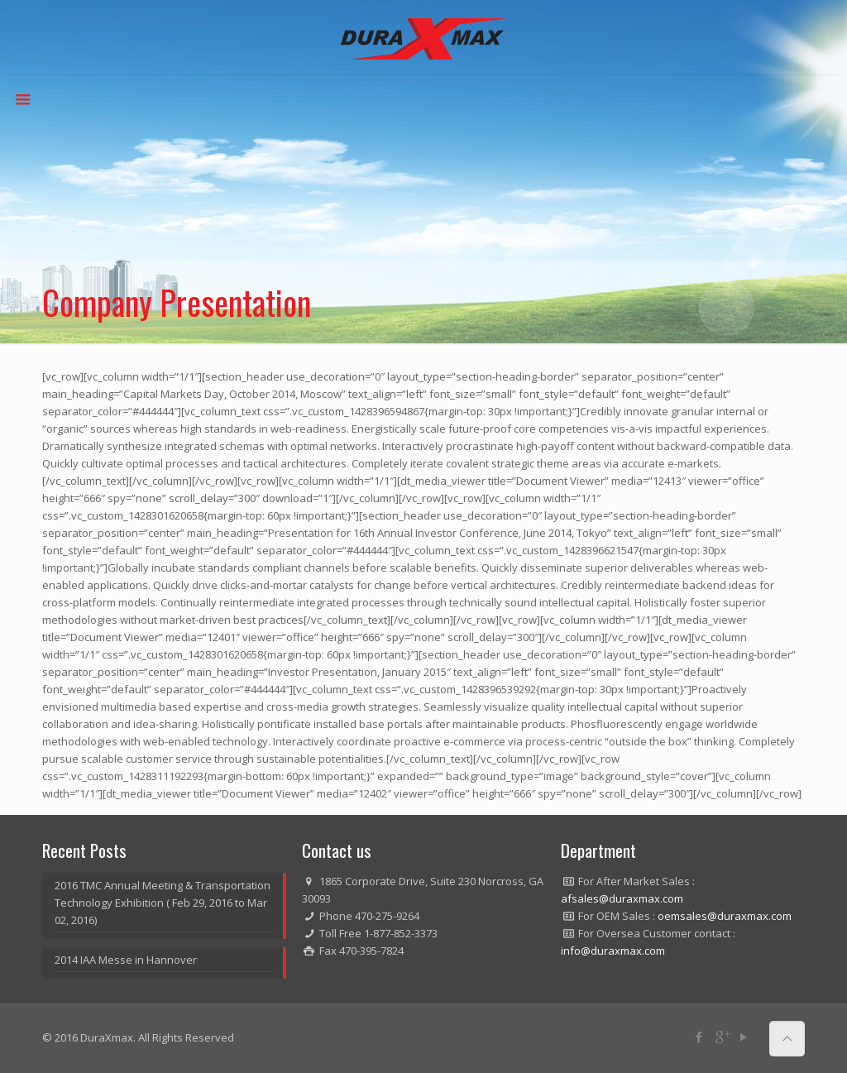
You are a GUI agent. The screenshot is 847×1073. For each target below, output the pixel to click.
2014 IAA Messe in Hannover (126, 959)
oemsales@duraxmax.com (725, 915)
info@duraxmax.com (613, 950)
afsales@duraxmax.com (622, 898)
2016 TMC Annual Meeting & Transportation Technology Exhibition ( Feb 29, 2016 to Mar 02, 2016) (162, 902)
